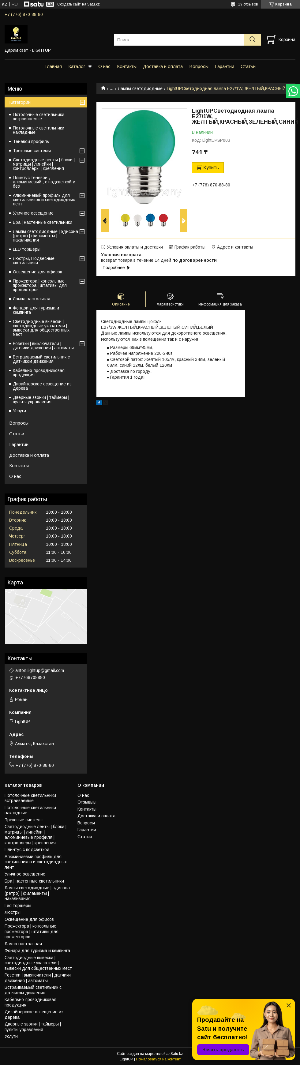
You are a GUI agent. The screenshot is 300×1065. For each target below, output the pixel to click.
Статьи (248, 66)
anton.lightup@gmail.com (39, 670)
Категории (20, 102)
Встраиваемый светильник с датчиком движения (41, 359)
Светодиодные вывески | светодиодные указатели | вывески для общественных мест (41, 328)
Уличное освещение (33, 213)
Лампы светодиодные (140, 88)
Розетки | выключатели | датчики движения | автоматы (43, 345)
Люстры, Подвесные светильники (33, 260)
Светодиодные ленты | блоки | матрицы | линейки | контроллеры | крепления (44, 164)
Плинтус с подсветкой (27, 849)
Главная (53, 66)
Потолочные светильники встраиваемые (38, 116)
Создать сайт (69, 4)
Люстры (13, 912)
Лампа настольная (31, 298)
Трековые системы (32, 150)
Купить (211, 167)
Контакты (127, 66)
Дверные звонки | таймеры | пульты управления (41, 399)
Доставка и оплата (163, 66)
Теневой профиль (31, 141)
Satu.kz (177, 1054)
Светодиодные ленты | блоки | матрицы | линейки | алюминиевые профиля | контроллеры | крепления (35, 834)
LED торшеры (26, 249)
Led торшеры (18, 905)
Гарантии (224, 66)
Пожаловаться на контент (158, 1059)
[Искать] (252, 40)
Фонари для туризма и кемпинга (36, 310)
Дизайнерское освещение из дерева (42, 386)
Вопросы (198, 66)
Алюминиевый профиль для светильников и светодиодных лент (44, 199)
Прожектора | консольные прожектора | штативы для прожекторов (40, 285)
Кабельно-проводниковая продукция (39, 372)
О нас (104, 66)
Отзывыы (86, 802)
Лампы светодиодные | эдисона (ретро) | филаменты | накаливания (45, 235)
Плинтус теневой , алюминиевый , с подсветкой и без (44, 182)
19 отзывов (248, 4)
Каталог (76, 66)
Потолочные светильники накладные (38, 130)
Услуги (19, 410)
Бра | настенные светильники (42, 222)
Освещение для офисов (37, 271)
